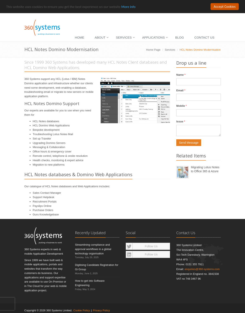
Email (180, 90)
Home (79, 37)
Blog (179, 37)
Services (124, 37)
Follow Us (142, 246)
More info (128, 6)
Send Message (188, 142)
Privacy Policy (101, 310)
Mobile (180, 105)
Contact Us (204, 37)
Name (180, 74)
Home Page (153, 49)
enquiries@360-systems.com (202, 269)
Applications (153, 37)
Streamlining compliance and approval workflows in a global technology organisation (93, 249)
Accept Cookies (225, 6)
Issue (179, 121)
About (100, 37)
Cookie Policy (81, 310)
